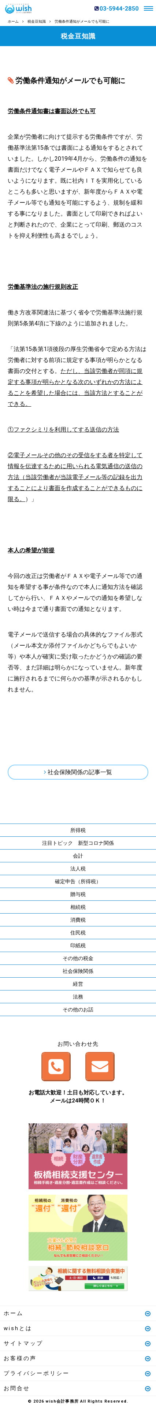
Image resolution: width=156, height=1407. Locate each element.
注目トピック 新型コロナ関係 (78, 843)
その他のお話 (78, 1009)
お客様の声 (78, 1358)
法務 (78, 997)
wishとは (78, 1328)
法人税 (78, 869)
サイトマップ (78, 1343)
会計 (78, 856)
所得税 (78, 830)
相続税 (78, 907)
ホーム (78, 1313)
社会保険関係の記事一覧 (80, 772)
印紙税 (78, 945)
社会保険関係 (78, 971)
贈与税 (78, 894)
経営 (78, 984)
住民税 (78, 933)
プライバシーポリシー (78, 1373)
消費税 (78, 920)
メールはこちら (100, 1066)
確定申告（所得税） (78, 881)
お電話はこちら (56, 1066)
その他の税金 (78, 958)
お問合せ (78, 1388)
